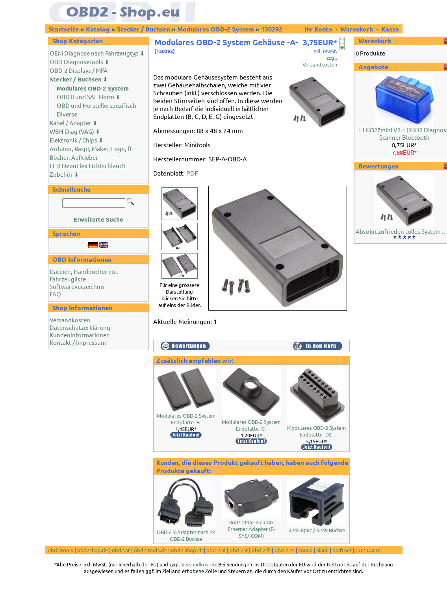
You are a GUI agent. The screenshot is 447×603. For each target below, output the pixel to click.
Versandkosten (70, 320)
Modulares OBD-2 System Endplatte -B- (186, 418)
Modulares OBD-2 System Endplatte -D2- (316, 431)
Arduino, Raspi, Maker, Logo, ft (91, 148)
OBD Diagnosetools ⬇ (79, 61)
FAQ (55, 294)
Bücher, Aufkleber (74, 157)
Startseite (63, 29)
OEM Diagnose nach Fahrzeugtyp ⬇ (97, 53)
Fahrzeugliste (68, 279)
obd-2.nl (216, 550)
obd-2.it (239, 550)
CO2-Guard (368, 550)
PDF (192, 173)
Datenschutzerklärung (80, 327)
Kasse (390, 29)
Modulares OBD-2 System (215, 29)
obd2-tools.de (150, 550)
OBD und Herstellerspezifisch (96, 105)
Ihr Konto (319, 29)
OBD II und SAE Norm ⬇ (89, 96)
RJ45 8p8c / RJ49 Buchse (316, 530)
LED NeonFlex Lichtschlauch (88, 165)
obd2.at (121, 550)
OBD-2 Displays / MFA (79, 70)
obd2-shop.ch (186, 550)
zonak (305, 550)
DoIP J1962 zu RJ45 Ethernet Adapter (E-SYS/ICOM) (251, 529)
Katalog (98, 29)
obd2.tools (60, 550)
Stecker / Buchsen (143, 29)
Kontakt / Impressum (78, 342)
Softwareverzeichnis (77, 286)
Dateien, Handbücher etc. (84, 271)
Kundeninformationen (80, 334)
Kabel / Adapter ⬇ (74, 122)
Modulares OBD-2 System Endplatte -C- (251, 425)
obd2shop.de (92, 550)
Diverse (67, 114)
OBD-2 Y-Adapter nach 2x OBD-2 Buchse (186, 535)
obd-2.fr (261, 550)
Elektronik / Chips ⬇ (77, 140)
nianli (322, 550)
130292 (271, 29)
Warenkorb (356, 29)
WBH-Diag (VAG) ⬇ (75, 131)
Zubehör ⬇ (64, 174)
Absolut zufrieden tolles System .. (400, 231)
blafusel (341, 550)
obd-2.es (285, 550)
